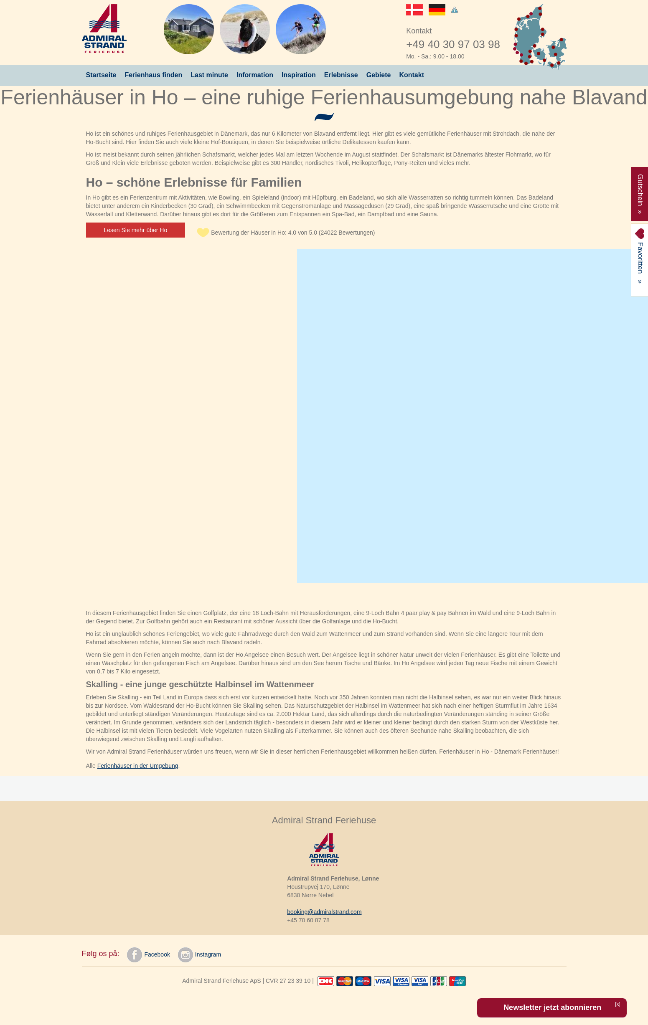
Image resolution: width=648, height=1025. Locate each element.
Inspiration (299, 74)
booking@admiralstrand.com (324, 912)
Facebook (148, 954)
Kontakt (411, 74)
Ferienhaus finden (153, 74)
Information (254, 74)
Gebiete (378, 74)
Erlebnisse (341, 74)
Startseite (101, 74)
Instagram (199, 954)
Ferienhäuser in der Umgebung (137, 765)
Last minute (209, 74)
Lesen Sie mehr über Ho (136, 230)
